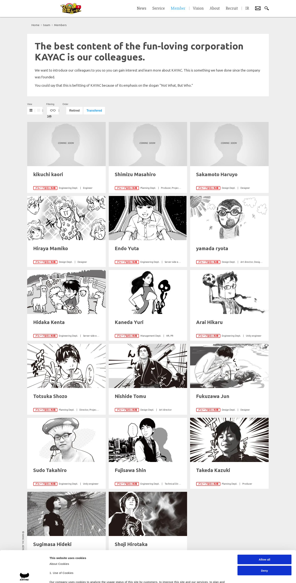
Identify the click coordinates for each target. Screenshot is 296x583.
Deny (264, 538)
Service (158, 8)
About (215, 8)
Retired (74, 110)
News (141, 8)
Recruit (232, 8)
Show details (198, 575)
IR (247, 8)
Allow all (264, 527)
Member (178, 8)
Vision (198, 8)
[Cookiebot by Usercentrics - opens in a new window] (24, 575)
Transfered (94, 110)
